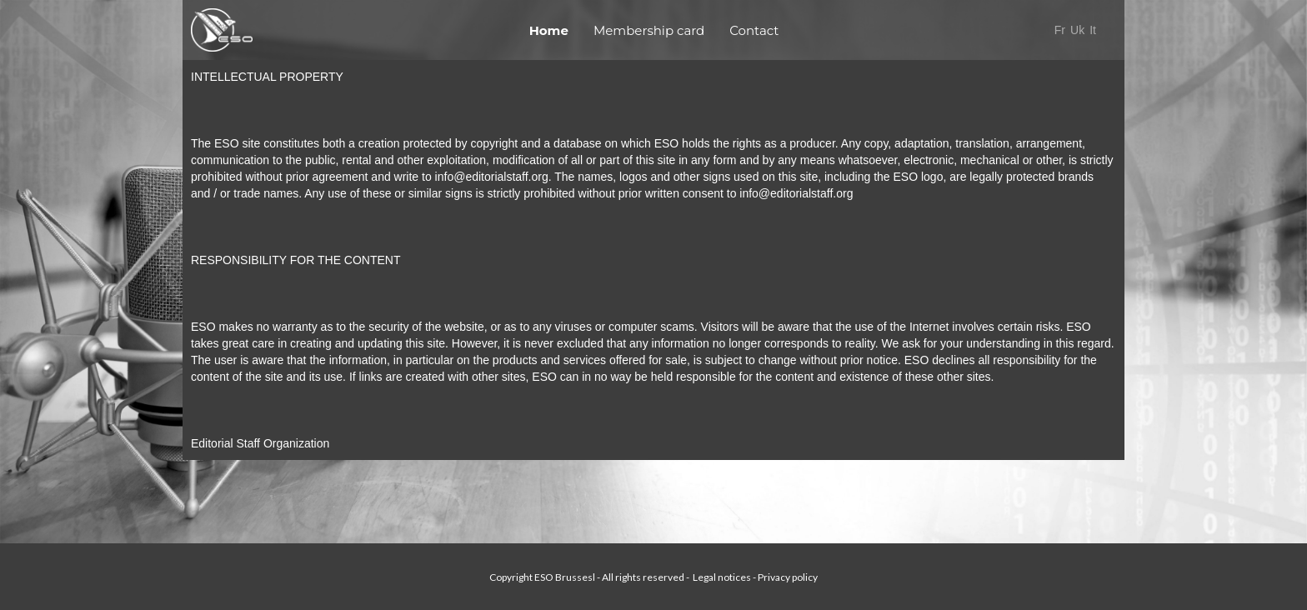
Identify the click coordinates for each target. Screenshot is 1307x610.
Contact (754, 30)
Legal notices (722, 577)
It (1094, 30)
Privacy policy (788, 577)
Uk (1077, 30)
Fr (1059, 30)
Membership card (648, 30)
